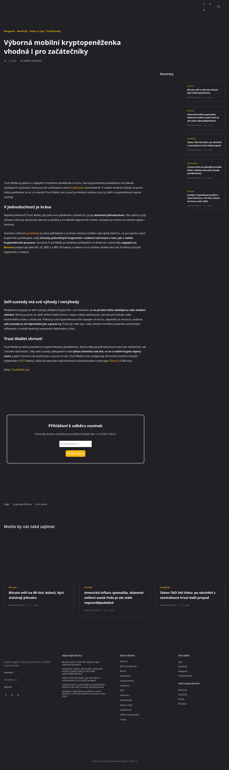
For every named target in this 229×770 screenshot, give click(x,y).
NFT (22, 361)
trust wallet (41, 504)
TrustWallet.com (20, 369)
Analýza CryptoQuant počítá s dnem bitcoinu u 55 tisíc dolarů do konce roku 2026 (204, 210)
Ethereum (192, 147)
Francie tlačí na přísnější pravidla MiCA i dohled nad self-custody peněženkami (203, 182)
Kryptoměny (193, 175)
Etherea (114, 361)
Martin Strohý (194, 102)
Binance (9, 247)
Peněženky (53, 31)
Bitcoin (191, 88)
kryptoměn (77, 187)
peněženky (32, 233)
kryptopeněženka (22, 504)
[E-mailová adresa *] (75, 444)
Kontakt (8, 674)
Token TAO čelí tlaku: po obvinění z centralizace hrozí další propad (204, 154)
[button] (219, 7)
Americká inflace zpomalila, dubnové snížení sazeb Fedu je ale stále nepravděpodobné (204, 124)
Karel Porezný (33, 61)
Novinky (22, 31)
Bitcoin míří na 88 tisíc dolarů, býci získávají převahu (200, 94)
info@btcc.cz (10, 682)
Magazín (9, 31)
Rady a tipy (37, 31)
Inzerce (8, 689)
